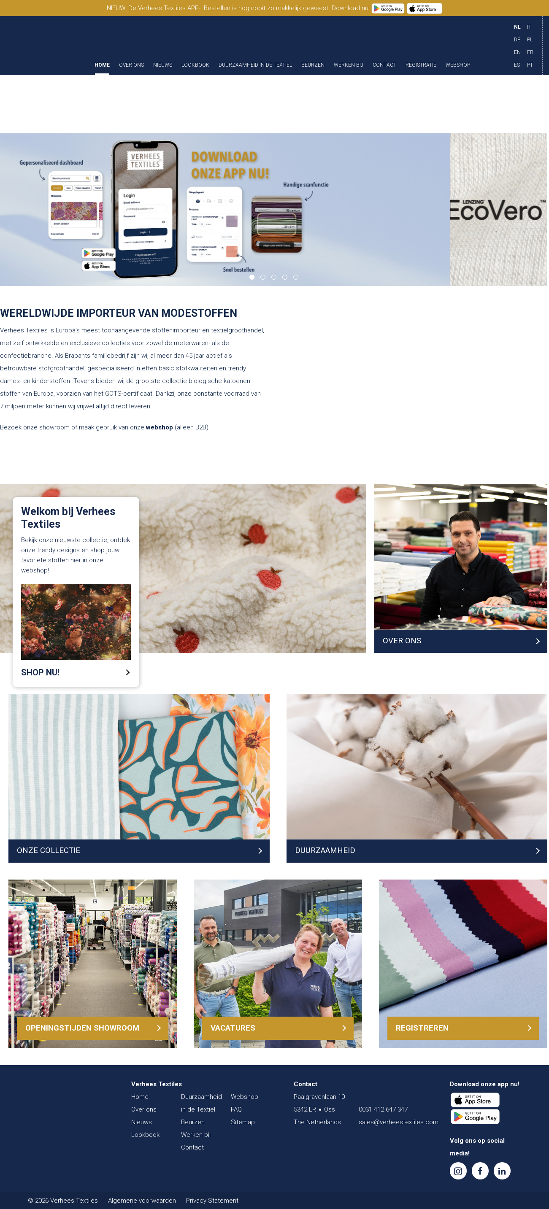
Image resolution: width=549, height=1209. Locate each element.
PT (530, 65)
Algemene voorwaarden (142, 1200)
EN (517, 52)
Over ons (131, 65)
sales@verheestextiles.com (398, 1122)
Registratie (421, 65)
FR (530, 52)
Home (102, 65)
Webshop (458, 65)
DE (517, 40)
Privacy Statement (212, 1200)
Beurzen (313, 65)
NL (517, 27)
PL (530, 40)
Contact (384, 65)
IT (529, 27)
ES (517, 65)
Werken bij (348, 65)
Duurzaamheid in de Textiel (255, 65)
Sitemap (243, 1122)
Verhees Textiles (45, 45)
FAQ (236, 1109)
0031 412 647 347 (383, 1109)
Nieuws (162, 65)
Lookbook (195, 65)
